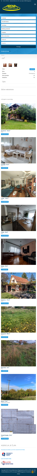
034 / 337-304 (6, 0)
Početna (2, 55)
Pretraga (19, 46)
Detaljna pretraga (5, 51)
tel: (2, 0)
